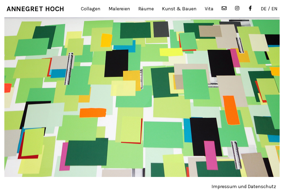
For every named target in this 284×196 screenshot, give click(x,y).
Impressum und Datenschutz (244, 186)
